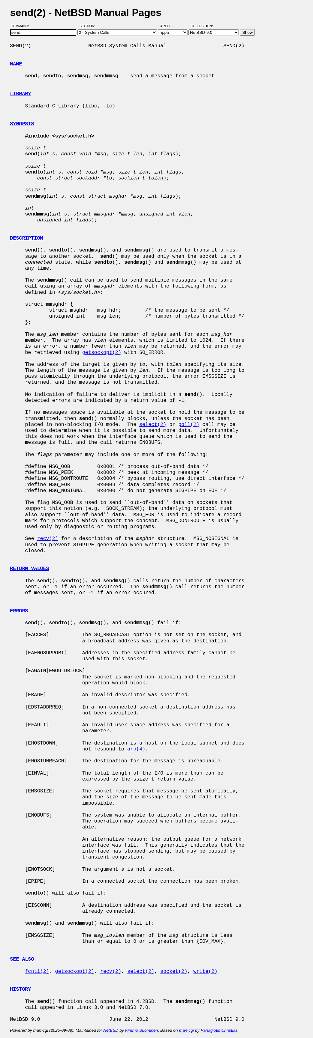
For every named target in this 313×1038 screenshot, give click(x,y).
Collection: (202, 26)
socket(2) (173, 971)
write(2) (205, 971)
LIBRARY (20, 94)
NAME (16, 64)
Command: (22, 26)
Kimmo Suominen (141, 1030)
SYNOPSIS (22, 124)
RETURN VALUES (29, 568)
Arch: (168, 26)
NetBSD (110, 1030)
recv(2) (47, 538)
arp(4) (136, 749)
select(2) (152, 424)
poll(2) (188, 424)
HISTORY (20, 989)
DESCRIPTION (26, 238)
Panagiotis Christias (219, 1030)
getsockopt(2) (101, 352)
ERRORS (19, 611)
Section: (89, 26)
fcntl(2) (37, 971)
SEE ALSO (22, 959)
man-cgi (186, 1030)
